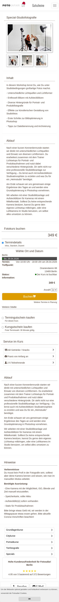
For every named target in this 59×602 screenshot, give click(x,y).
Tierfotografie (12, 548)
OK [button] (29, 599)
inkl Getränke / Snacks (17, 350)
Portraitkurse (12, 542)
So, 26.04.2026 (11, 258)
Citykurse (10, 536)
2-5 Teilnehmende (15, 362)
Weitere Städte (9, 307)
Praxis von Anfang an (16, 356)
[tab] (29, 349)
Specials (10, 554)
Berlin (5, 255)
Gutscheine (38, 5)
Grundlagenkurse (14, 530)
